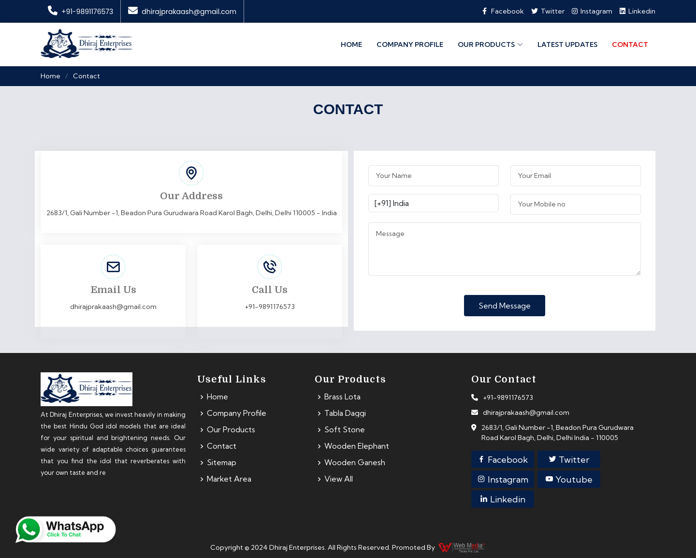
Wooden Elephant (356, 446)
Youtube (569, 479)
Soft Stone (344, 430)
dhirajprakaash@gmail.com (182, 11)
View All (338, 479)
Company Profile (410, 44)
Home (351, 44)
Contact (630, 44)
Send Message (504, 305)
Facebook (502, 459)
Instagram (592, 11)
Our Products (231, 430)
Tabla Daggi (345, 413)
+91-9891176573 (80, 11)
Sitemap (222, 463)
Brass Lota (342, 397)
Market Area (229, 479)
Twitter (569, 459)
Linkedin (637, 11)
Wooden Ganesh (354, 463)
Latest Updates (567, 44)
